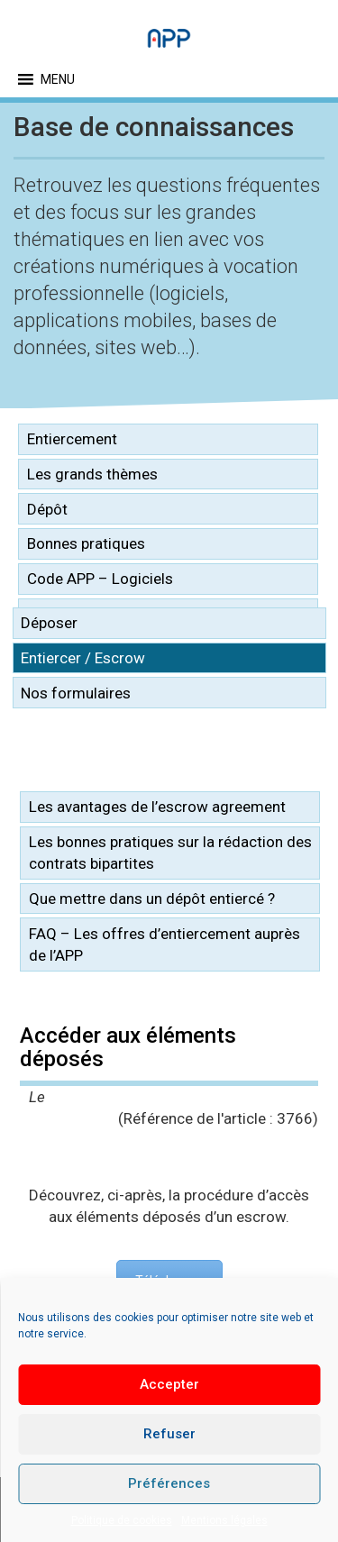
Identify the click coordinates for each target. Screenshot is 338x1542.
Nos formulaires (76, 693)
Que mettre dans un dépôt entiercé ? (152, 899)
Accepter (169, 1384)
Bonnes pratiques (86, 543)
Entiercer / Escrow (83, 658)
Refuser (169, 1434)
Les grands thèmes (92, 474)
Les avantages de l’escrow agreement (157, 807)
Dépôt (47, 509)
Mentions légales (224, 1520)
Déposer (49, 623)
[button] (58, 79)
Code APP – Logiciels (100, 579)
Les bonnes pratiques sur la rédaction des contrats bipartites (170, 852)
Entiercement (72, 439)
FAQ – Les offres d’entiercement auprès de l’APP (164, 944)
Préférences (169, 1483)
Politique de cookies (121, 1520)
